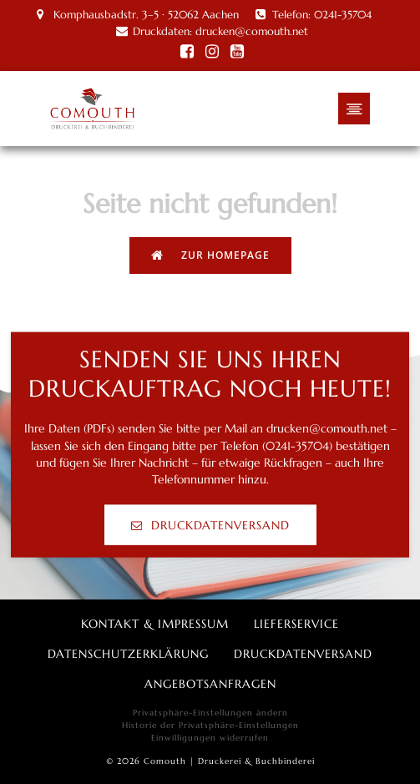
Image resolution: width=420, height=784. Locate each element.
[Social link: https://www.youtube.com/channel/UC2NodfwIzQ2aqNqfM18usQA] (237, 51)
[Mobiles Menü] (354, 108)
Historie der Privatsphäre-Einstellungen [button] (210, 725)
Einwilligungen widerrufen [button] (210, 737)
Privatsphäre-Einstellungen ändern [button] (210, 712)
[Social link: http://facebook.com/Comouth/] (187, 51)
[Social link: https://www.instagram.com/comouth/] (212, 51)
